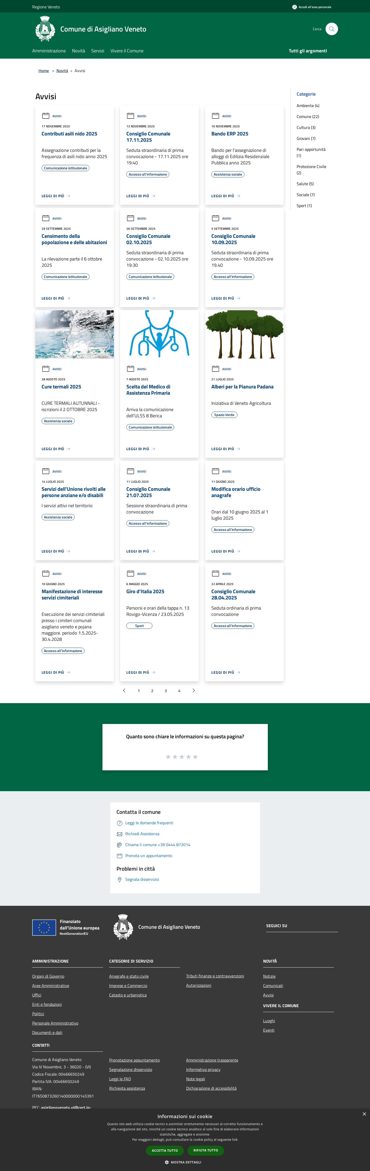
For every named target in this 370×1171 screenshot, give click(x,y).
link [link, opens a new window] (235, 1139)
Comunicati (273, 985)
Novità (62, 70)
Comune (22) (308, 116)
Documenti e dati (47, 1032)
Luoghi (269, 1021)
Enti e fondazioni (47, 1004)
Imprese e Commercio (128, 985)
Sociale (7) (306, 194)
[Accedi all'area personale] (311, 7)
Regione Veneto (46, 7)
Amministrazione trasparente (212, 1060)
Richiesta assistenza (127, 1088)
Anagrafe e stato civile (129, 976)
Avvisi (51, 116)
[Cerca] (332, 29)
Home (43, 70)
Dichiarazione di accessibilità (211, 1088)
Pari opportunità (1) (311, 152)
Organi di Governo (48, 976)
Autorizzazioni (198, 985)
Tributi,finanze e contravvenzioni (215, 976)
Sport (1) (304, 205)
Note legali (195, 1079)
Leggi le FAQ (120, 1079)
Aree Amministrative (50, 985)
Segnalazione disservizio (130, 1069)
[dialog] (185, 1140)
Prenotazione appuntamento (134, 1060)
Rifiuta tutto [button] (205, 1150)
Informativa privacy (203, 1069)
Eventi (269, 1030)
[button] (185, 1162)
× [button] (364, 1114)
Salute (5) (305, 184)
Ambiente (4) (308, 105)
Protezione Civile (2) (311, 169)
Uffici (36, 995)
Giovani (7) (306, 138)
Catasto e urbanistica (128, 995)
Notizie (269, 976)
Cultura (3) (306, 127)
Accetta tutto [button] (165, 1150)
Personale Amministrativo (55, 1023)
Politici (38, 1014)
